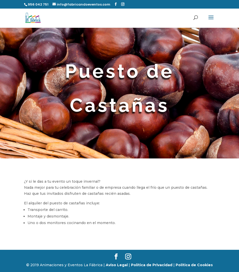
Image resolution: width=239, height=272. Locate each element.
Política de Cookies (194, 265)
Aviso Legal (117, 265)
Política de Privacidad (151, 265)
